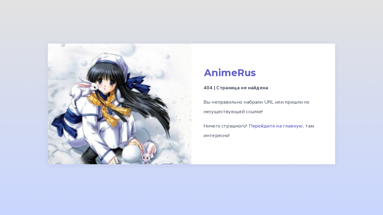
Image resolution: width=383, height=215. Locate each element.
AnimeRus (230, 73)
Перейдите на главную (276, 126)
